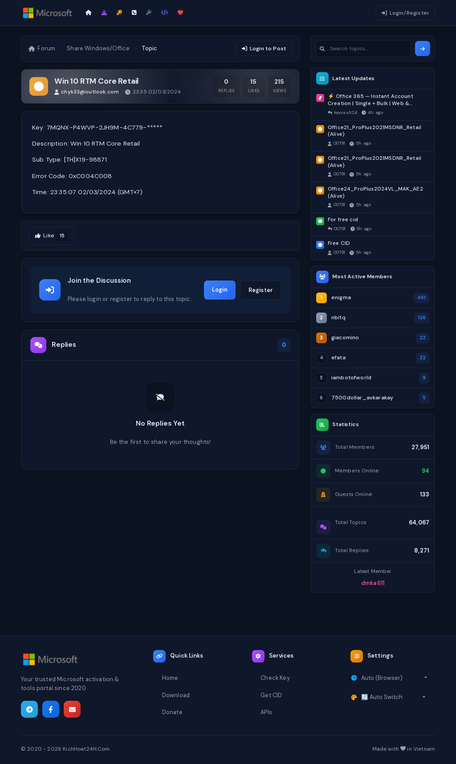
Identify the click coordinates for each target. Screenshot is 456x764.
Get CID (271, 695)
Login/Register (405, 12)
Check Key (275, 678)
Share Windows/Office (98, 48)
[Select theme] (393, 697)
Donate (172, 712)
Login (220, 289)
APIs (266, 712)
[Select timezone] (394, 678)
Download (176, 695)
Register (260, 290)
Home (170, 678)
